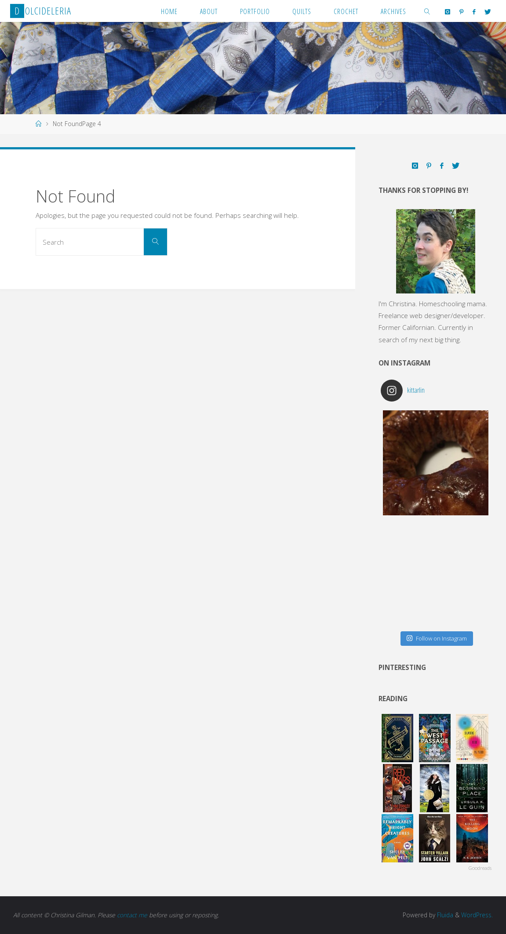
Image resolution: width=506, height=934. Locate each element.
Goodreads (480, 868)
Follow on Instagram (436, 638)
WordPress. (477, 915)
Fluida (444, 915)
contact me (132, 915)
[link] (427, 11)
